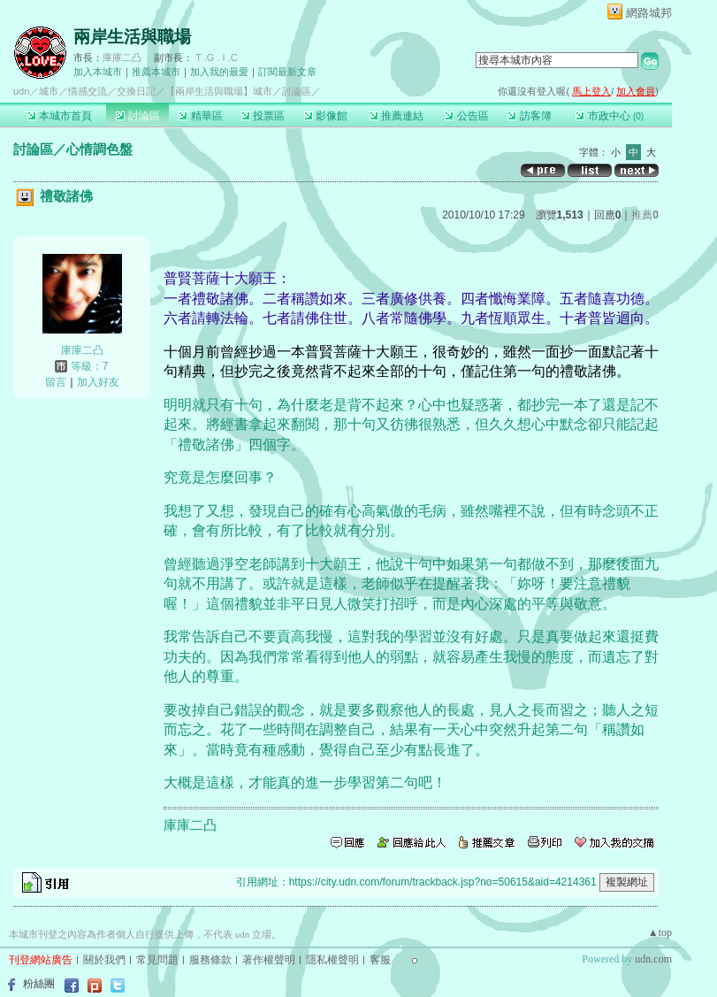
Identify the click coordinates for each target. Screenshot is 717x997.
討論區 (137, 116)
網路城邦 (649, 12)
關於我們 (104, 960)
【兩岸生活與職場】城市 (218, 91)
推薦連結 (396, 116)
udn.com (653, 959)
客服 (380, 960)
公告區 (466, 116)
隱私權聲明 (332, 960)
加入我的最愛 (219, 71)
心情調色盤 (99, 149)
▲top (660, 932)
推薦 (645, 215)
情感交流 (87, 91)
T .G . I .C (216, 57)
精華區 (200, 116)
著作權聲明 (268, 960)
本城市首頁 (59, 116)
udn (21, 91)
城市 (48, 91)
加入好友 (98, 382)
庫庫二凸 (122, 57)
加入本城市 (97, 71)
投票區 (263, 116)
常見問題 (157, 960)
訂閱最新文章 (287, 71)
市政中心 (610, 116)
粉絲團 (39, 984)
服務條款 (210, 960)
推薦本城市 (156, 71)
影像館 (325, 116)
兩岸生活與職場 (132, 36)
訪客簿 (529, 116)
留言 (55, 382)
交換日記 (136, 91)
